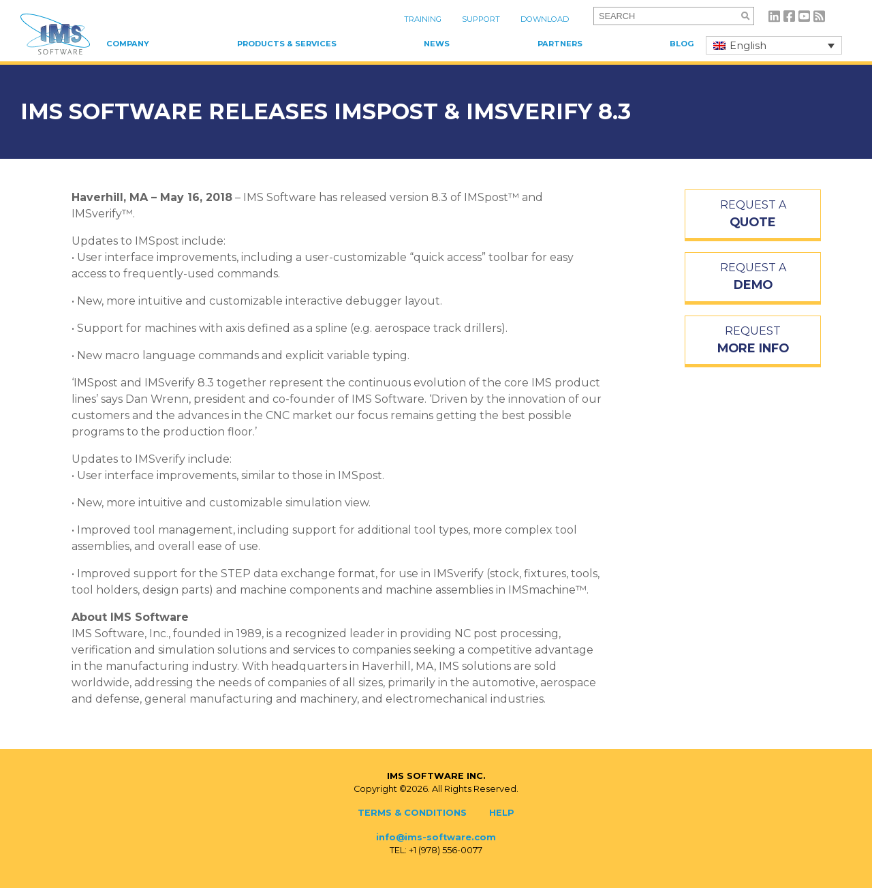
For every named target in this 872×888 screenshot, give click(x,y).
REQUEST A (753, 214)
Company (127, 43)
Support (481, 19)
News (437, 43)
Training (422, 19)
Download (544, 19)
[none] (774, 45)
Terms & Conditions (412, 813)
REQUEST (753, 340)
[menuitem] (774, 45)
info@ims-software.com (436, 837)
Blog (682, 43)
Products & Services (287, 43)
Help (501, 813)
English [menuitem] (748, 46)
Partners (560, 43)
